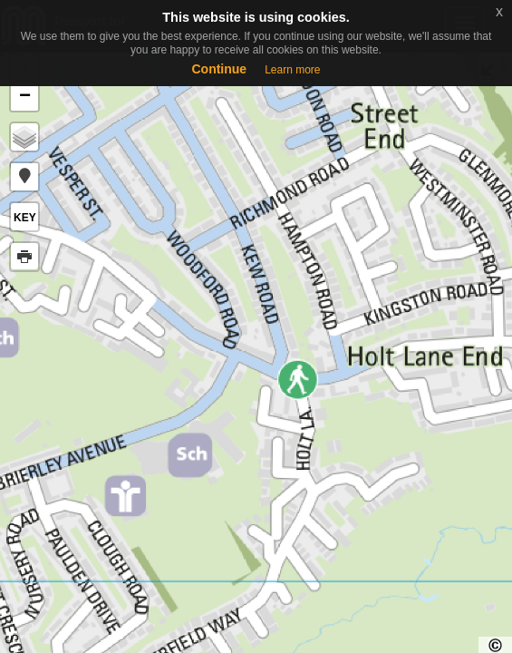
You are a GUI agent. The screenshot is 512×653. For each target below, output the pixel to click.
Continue (218, 69)
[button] (24, 176)
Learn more (292, 69)
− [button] (25, 97)
